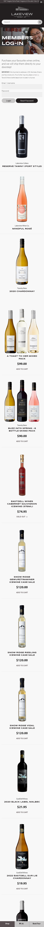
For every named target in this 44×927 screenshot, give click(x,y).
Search (40, 22)
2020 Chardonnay (22, 289)
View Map (37, 1)
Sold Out (20, 516)
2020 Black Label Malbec (22, 800)
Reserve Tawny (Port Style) (22, 164)
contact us (36, 75)
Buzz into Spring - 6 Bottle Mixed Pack (22, 428)
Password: (5, 91)
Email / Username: (8, 83)
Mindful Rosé (22, 227)
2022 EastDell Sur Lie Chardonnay (22, 875)
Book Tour (37, 923)
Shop (7, 923)
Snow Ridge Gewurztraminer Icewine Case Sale (22, 579)
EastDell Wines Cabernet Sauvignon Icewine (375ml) (22, 504)
